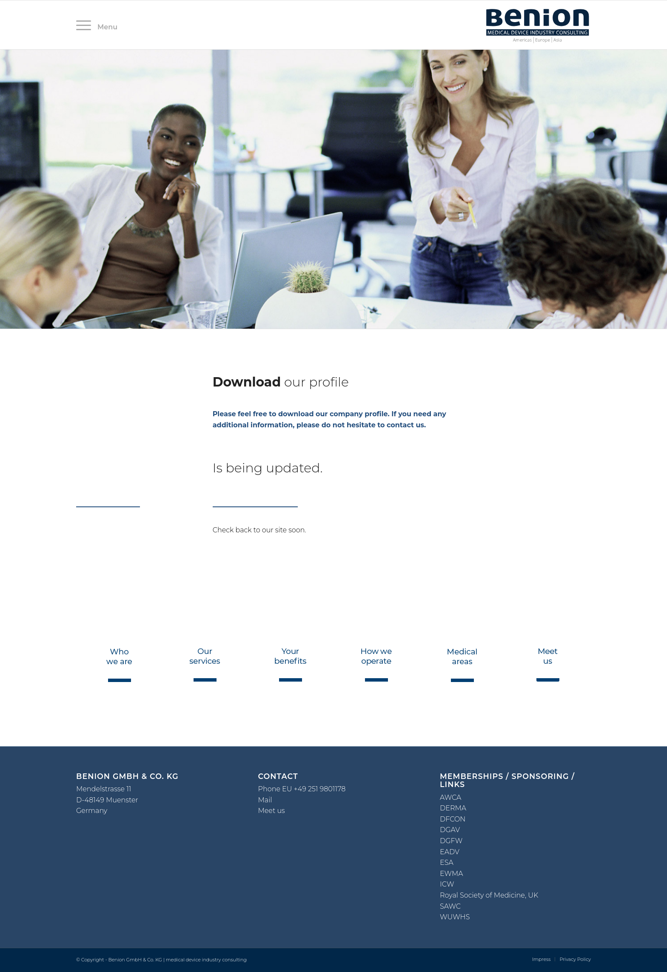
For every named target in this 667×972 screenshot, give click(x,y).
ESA (446, 862)
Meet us (271, 811)
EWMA (451, 874)
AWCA (450, 797)
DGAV (450, 830)
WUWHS (455, 917)
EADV (449, 852)
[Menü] (86, 24)
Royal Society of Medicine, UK (489, 895)
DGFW (451, 841)
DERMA (453, 808)
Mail (265, 800)
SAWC (450, 906)
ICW (447, 884)
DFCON (452, 819)
